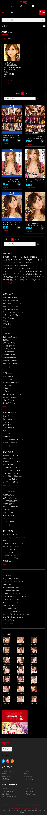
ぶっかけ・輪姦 (10, 355)
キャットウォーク (11, 579)
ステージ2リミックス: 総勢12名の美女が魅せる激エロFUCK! (35, 137)
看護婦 (7, 388)
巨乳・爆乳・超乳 (11, 300)
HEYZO (7, 585)
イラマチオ (8, 352)
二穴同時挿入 (9, 346)
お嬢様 (6, 437)
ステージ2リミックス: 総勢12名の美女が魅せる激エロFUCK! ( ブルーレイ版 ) (12, 136)
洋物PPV (26, 774)
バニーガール (8, 400)
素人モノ (8, 464)
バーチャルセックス (11, 455)
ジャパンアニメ (9, 555)
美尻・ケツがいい (11, 306)
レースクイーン (10, 403)
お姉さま (8, 425)
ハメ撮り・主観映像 (11, 349)
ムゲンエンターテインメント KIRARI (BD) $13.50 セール (23, 260)
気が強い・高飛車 (10, 442)
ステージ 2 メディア (11, 593)
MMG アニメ (8, 561)
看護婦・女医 (9, 504)
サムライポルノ (10, 608)
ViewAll (6, 327)
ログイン (13, 6)
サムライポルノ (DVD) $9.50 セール (16, 265)
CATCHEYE (8, 605)
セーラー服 (8, 376)
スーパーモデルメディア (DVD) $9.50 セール (18, 263)
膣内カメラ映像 (10, 357)
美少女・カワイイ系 (11, 315)
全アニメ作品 (9, 498)
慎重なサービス (31, 794)
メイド (7, 385)
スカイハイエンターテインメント (16, 614)
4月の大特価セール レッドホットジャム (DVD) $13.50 (21, 280)
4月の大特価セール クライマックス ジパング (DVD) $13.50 (23, 277)
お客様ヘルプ (24, 6)
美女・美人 (9, 318)
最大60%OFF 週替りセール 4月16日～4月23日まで (21, 257)
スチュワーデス (9, 397)
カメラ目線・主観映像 (12, 476)
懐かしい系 (8, 458)
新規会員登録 (28, 776)
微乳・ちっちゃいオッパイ (14, 312)
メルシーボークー (11, 599)
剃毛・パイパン (10, 363)
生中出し (8, 340)
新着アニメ (8, 495)
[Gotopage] (20, 98)
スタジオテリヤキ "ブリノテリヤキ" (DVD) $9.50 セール (22, 274)
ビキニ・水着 (8, 516)
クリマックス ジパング (12, 611)
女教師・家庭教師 (11, 382)
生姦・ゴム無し (10, 337)
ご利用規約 (5, 779)
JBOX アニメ (8, 552)
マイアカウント (31, 791)
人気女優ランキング (11, 83)
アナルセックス (10, 343)
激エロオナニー (10, 360)
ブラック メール (9, 521)
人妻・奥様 (8, 428)
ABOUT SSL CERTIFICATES (7, 755)
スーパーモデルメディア (13, 582)
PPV (12, 12)
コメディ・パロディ (11, 482)
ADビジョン (8, 540)
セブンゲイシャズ (10, 534)
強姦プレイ (8, 513)
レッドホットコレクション (14, 617)
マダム (7, 434)
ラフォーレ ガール (11, 588)
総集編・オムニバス (11, 461)
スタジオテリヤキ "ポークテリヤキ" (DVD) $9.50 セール (22, 271)
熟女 (6, 431)
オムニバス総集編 (10, 507)
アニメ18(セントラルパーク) (14, 537)
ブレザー (7, 379)
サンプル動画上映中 (11, 501)
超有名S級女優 (10, 297)
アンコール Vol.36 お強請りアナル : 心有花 (35, 181)
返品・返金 (5, 794)
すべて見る (7, 283)
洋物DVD (4, 774)
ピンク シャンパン (10, 602)
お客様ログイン (7, 776)
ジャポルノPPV (28, 771)
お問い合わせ (30, 789)
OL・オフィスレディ (12, 394)
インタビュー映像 (10, 479)
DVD (3, 12)
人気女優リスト (9, 80)
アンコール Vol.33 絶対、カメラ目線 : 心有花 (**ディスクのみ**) (35, 224)
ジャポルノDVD (6, 771)
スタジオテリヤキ (11, 590)
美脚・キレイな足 (11, 309)
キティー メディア (10, 558)
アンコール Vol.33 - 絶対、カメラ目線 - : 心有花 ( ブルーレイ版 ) (11, 223)
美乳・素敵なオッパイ (13, 303)
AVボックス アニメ (10, 546)
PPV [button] (9, 38)
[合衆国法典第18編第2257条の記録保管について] (23, 808)
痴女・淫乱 (9, 419)
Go (38, 98)
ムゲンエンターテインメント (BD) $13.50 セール (20, 268)
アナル (6, 510)
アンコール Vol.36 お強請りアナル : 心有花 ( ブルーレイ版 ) (11, 180)
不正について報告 (7, 791)
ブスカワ (7, 324)
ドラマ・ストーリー (11, 470)
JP (34, 6)
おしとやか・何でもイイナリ (14, 439)
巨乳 (6, 518)
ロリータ (8, 416)
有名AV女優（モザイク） (12, 467)
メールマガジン (29, 779)
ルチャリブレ (9, 620)
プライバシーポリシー (9, 797)
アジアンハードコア (11, 473)
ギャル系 (8, 422)
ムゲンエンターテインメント (14, 596)
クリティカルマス (10, 549)
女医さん (7, 391)
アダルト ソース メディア (13, 543)
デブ (6, 321)
